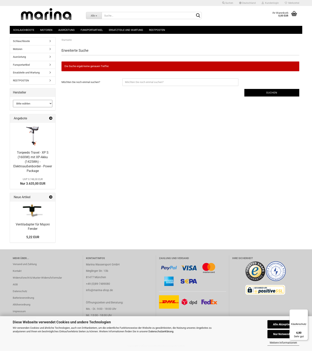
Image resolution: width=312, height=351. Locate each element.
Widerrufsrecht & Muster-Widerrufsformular (37, 277)
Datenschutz (20, 291)
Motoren (46, 29)
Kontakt (17, 270)
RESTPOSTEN (157, 29)
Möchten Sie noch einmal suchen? (80, 82)
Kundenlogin (270, 3)
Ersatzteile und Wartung (126, 29)
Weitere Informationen (283, 342)
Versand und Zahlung (25, 264)
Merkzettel (292, 3)
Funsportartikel (92, 29)
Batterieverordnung (23, 297)
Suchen (227, 3)
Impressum (19, 311)
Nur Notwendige (283, 334)
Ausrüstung (66, 29)
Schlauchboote (23, 29)
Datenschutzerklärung (160, 331)
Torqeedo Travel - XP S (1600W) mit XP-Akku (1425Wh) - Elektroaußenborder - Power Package (32, 162)
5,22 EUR (32, 237)
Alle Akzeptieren (283, 324)
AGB (15, 284)
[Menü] (305, 311)
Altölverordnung (21, 304)
